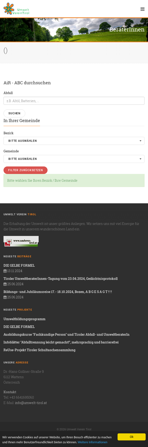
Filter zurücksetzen (25, 170)
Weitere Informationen (92, 442)
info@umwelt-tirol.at (31, 403)
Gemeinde (11, 151)
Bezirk (9, 133)
